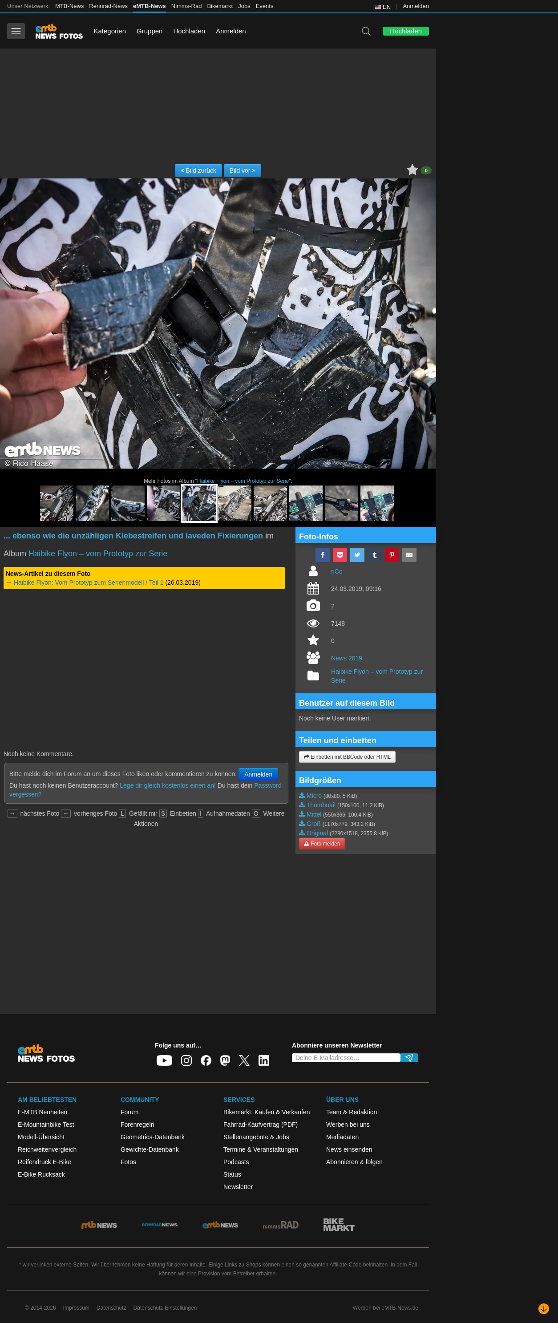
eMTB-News (149, 6)
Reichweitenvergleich (47, 1149)
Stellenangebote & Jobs (256, 1137)
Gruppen (149, 31)
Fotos (128, 1161)
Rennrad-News (108, 6)
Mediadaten (342, 1137)
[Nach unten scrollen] (543, 1308)
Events (265, 6)
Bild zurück (198, 170)
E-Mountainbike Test (46, 1124)
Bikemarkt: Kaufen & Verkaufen (266, 1112)
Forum (129, 1112)
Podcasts (236, 1161)
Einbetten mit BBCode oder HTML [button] (347, 757)
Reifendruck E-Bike (44, 1161)
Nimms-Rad (186, 6)
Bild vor (243, 170)
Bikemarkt (220, 6)
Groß (314, 823)
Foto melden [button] (322, 844)
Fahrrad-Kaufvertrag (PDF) (260, 1124)
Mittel (314, 814)
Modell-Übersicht (41, 1137)
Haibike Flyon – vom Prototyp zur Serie (243, 481)
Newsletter (238, 1186)
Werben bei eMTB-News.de (385, 1308)
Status (232, 1174)
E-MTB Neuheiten (42, 1112)
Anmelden (416, 6)
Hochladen (189, 31)
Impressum (76, 1308)
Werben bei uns (348, 1124)
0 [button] (426, 170)
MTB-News (69, 6)
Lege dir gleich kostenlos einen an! (168, 785)
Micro (314, 795)
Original (317, 833)
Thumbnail (321, 805)
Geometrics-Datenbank (153, 1137)
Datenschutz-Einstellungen (165, 1308)
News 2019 (346, 658)
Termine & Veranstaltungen (260, 1149)
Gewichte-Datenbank (150, 1149)
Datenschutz (111, 1308)
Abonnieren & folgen (354, 1161)
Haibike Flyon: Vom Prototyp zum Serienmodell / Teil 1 (89, 582)
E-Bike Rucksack (41, 1174)
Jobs (244, 6)
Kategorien (109, 31)
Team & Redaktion (351, 1112)
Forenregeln (137, 1124)
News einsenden (349, 1149)
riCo (337, 571)
